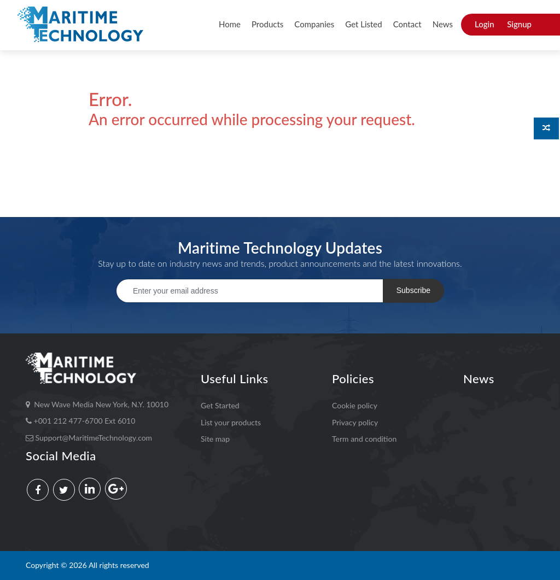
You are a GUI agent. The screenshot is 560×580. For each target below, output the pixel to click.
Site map (215, 438)
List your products (231, 422)
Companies (314, 24)
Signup (519, 24)
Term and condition (364, 438)
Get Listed (363, 24)
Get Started (220, 405)
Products (267, 24)
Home (230, 24)
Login (484, 24)
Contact (407, 24)
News (443, 24)
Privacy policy (355, 422)
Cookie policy (354, 405)
